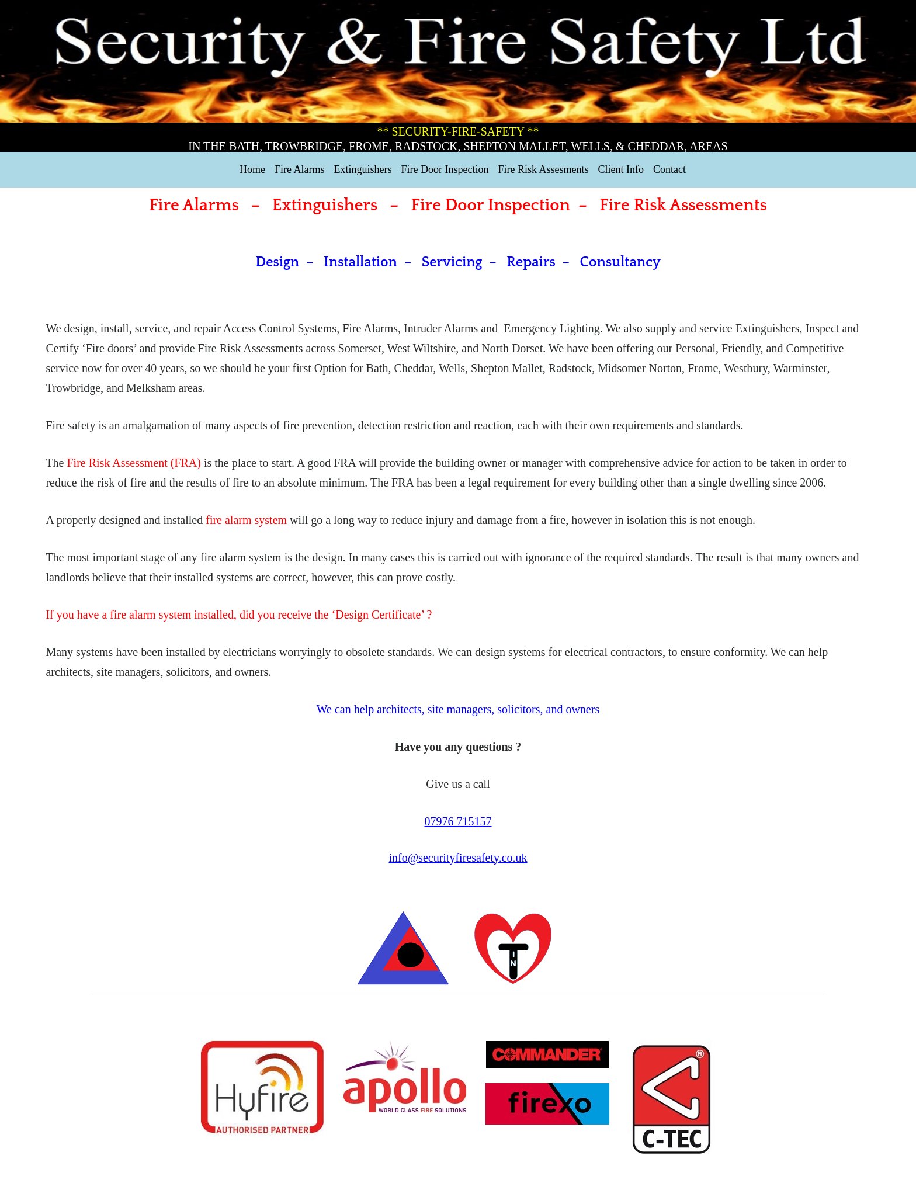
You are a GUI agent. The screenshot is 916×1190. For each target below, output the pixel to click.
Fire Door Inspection (445, 169)
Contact (669, 169)
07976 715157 (458, 821)
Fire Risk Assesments (543, 169)
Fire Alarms (300, 169)
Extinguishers (363, 169)
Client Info (621, 169)
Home (252, 169)
